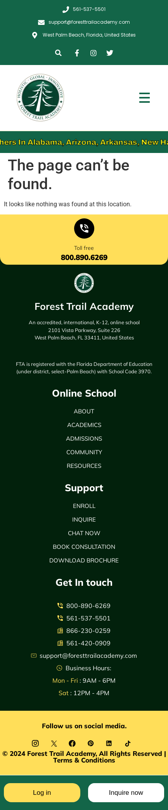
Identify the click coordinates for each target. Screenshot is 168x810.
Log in (42, 792)
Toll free (84, 247)
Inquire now (126, 792)
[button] (58, 52)
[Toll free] (84, 230)
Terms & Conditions (84, 760)
